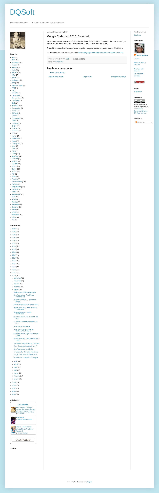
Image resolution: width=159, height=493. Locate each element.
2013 (14, 267)
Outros (14, 169)
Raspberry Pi (16, 194)
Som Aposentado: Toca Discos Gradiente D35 (24, 296)
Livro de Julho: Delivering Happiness (26, 352)
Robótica (15, 202)
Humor (14, 136)
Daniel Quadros (142, 55)
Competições (59, 61)
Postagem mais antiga (118, 77)
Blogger (89, 482)
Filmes (14, 121)
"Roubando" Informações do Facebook (26, 343)
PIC (13, 174)
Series (14, 209)
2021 (14, 243)
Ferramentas (16, 118)
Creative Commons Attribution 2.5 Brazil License (141, 111)
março (16, 373)
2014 (14, 264)
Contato (136, 58)
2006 (14, 391)
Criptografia (16, 100)
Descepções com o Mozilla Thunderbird (22, 313)
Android (14, 67)
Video (14, 217)
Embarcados (16, 108)
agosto (16, 289)
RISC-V (14, 199)
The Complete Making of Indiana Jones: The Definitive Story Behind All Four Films (25, 410)
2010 (14, 275)
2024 (14, 235)
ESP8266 (15, 113)
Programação (16, 187)
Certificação (16, 95)
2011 (14, 272)
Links (13, 146)
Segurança (15, 204)
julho (16, 361)
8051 (13, 60)
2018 (14, 252)
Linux (13, 149)
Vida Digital (15, 215)
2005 (14, 394)
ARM (13, 75)
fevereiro (17, 376)
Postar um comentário (57, 72)
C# (13, 90)
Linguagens (16, 144)
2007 (14, 388)
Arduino (14, 72)
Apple (14, 70)
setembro (17, 287)
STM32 (14, 212)
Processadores (17, 182)
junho (16, 364)
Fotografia (15, 123)
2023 (14, 237)
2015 (14, 261)
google (14, 126)
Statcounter (138, 91)
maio (16, 367)
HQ (13, 133)
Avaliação (15, 80)
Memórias (15, 156)
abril (15, 370)
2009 (14, 382)
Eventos (14, 116)
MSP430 (15, 164)
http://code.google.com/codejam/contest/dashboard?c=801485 (100, 53)
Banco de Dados (17, 85)
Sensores (15, 207)
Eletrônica (15, 105)
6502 (13, 57)
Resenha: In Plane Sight (22, 326)
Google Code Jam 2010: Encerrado (25, 355)
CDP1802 (15, 93)
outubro (17, 284)
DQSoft (22, 12)
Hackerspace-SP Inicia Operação (25, 292)
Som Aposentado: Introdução (23, 349)
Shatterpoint (20, 417)
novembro (17, 281)
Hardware (15, 131)
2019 (14, 249)
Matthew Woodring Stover (25, 419)
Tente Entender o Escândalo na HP (25, 346)
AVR (13, 83)
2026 (14, 229)
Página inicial (87, 77)
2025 (14, 232)
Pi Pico (14, 171)
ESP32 (14, 111)
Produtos (15, 184)
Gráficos (14, 128)
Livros (14, 154)
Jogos (14, 141)
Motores (14, 161)
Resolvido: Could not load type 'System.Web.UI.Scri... (24, 330)
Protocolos (15, 189)
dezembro (17, 278)
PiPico (14, 176)
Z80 (13, 220)
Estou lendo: (23, 405)
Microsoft (15, 159)
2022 (14, 240)
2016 (14, 258)
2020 (14, 246)
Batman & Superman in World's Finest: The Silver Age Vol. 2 (24, 429)
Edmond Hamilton (22, 433)
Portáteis (15, 179)
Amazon (14, 65)
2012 (14, 270)
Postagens (140, 122)
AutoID (14, 78)
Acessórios (15, 62)
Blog (13, 88)
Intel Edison (16, 138)
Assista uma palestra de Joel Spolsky (26, 304)
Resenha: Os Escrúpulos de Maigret (26, 358)
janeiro (16, 379)
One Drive (137, 35)
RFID (13, 197)
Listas (14, 151)
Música (14, 166)
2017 (14, 255)
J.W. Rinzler (21, 413)
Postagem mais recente (55, 77)
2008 (14, 385)
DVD (13, 103)
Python (14, 192)
